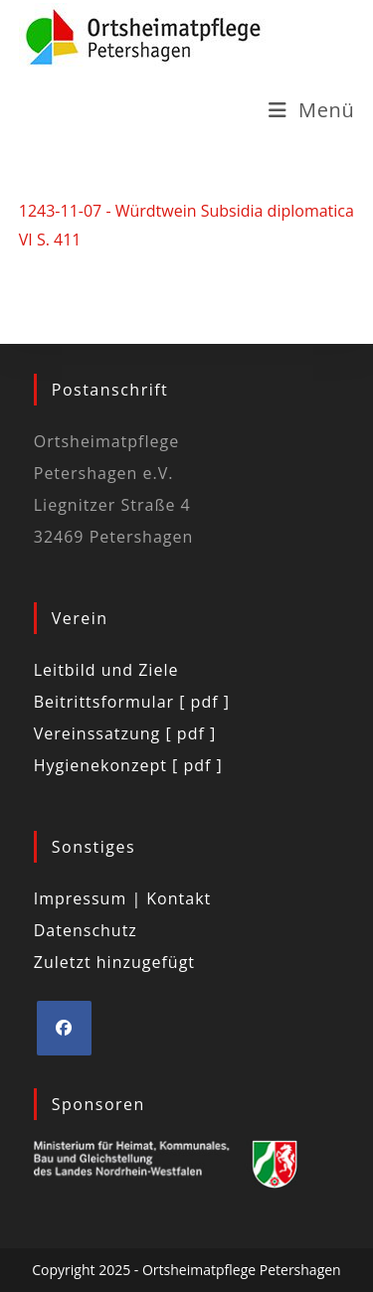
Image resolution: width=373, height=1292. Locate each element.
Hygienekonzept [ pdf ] (128, 765)
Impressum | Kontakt (123, 898)
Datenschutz (85, 930)
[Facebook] (64, 1028)
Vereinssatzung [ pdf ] (125, 733)
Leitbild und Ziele (106, 670)
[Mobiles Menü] (312, 109)
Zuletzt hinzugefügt (114, 962)
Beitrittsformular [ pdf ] (132, 702)
